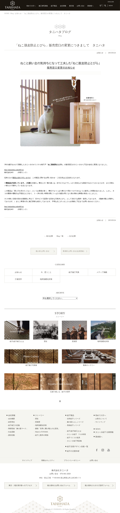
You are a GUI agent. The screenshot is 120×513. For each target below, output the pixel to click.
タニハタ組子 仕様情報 (104, 432)
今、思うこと (46, 272)
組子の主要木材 (73, 451)
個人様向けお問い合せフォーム (58, 485)
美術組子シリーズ (73, 425)
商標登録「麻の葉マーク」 (18, 428)
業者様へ (90, 6)
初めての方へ (31, 6)
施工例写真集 (43, 6)
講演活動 (11, 435)
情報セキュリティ (47, 460)
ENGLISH (111, 2)
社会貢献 (11, 432)
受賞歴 (37, 422)
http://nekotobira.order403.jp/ (14, 170)
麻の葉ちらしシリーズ (75, 422)
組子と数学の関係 (41, 435)
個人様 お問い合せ (42, 251)
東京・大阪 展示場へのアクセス (20, 485)
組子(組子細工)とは (74, 431)
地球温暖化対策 (46, 279)
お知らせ (100, 53)
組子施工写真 (74, 272)
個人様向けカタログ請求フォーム (97, 485)
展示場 (71, 6)
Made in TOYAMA (41, 432)
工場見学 (18, 279)
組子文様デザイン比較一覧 (77, 446)
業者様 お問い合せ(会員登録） (74, 251)
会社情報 (63, 6)
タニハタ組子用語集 (74, 441)
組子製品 (54, 6)
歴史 (36, 419)
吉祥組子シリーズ (73, 419)
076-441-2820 (65, 474)
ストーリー (39, 415)
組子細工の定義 (14, 425)
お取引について (101, 419)
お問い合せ (80, 6)
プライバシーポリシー (72, 460)
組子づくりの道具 (73, 438)
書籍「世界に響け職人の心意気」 (47, 428)
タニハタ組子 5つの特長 (76, 434)
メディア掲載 (102, 272)
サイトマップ (100, 422)
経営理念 (11, 422)
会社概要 (11, 419)
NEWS (111, 5)
